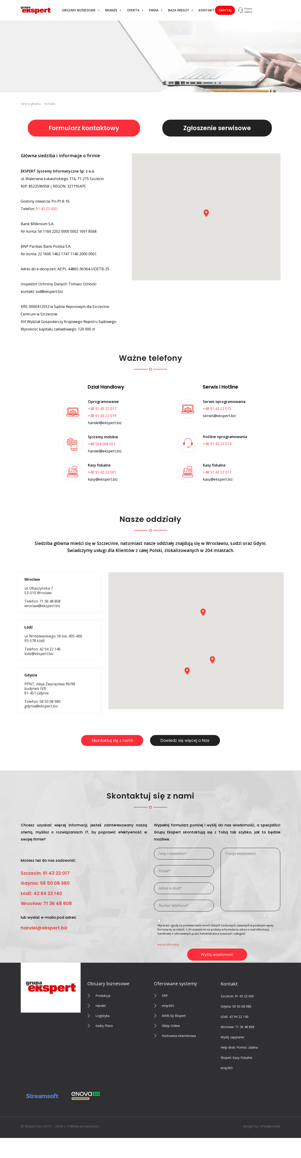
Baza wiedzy (181, 10)
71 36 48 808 (244, 1027)
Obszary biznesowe (81, 10)
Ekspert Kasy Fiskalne (236, 1057)
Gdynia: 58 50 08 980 (45, 883)
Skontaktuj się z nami (112, 740)
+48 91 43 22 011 (217, 472)
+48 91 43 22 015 (217, 408)
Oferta (135, 10)
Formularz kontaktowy (84, 128)
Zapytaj (225, 10)
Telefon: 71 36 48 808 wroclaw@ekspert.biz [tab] (42, 592)
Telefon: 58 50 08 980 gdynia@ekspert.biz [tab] (49, 691)
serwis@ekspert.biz (219, 415)
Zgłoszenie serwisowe (217, 128)
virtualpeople (270, 1126)
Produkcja (102, 995)
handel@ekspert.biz (105, 422)
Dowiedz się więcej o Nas (185, 740)
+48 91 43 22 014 (217, 443)
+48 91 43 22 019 (102, 415)
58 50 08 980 (241, 1006)
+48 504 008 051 (101, 443)
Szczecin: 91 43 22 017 (45, 873)
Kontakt (206, 10)
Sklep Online (171, 1026)
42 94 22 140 (238, 1016)
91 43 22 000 (46, 208)
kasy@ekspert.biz (103, 479)
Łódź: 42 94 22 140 (41, 893)
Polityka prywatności (83, 1126)
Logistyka (102, 1016)
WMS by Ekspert (174, 1016)
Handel (100, 1005)
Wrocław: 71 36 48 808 (46, 903)
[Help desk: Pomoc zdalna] (245, 10)
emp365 (168, 1005)
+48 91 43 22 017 (102, 408)
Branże (113, 10)
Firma (156, 10)
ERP (165, 995)
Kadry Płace (104, 1026)
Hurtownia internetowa (179, 1036)
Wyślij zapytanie (232, 1037)
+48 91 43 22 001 (102, 472)
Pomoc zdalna (247, 1047)
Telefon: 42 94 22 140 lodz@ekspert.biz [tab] (53, 640)
